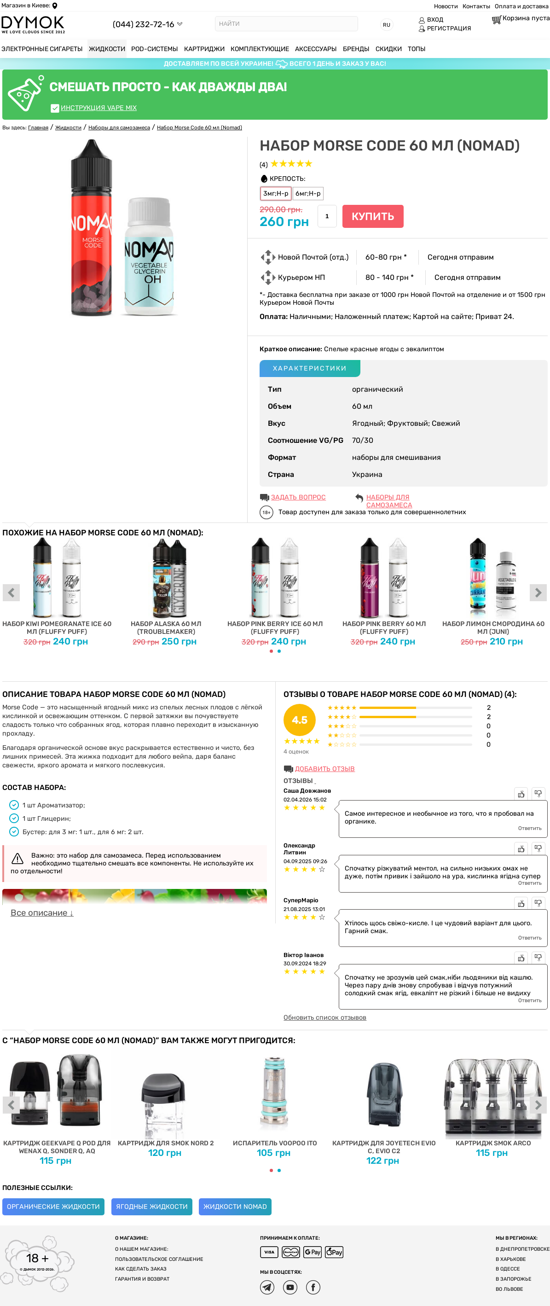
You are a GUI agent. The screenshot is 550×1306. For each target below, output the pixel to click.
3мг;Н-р (276, 193)
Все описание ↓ (42, 913)
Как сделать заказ (141, 1269)
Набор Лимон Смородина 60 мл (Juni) (493, 586)
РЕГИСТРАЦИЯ (444, 28)
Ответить (530, 828)
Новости (446, 6)
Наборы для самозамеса (389, 498)
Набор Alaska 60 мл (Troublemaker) (165, 586)
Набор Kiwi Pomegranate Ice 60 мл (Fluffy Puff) (56, 586)
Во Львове (509, 1289)
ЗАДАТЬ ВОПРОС (298, 497)
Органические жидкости (53, 1207)
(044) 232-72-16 (143, 24)
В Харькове (511, 1259)
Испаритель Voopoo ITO (275, 1096)
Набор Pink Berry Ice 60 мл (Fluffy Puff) (275, 586)
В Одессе (508, 1269)
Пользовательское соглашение (159, 1259)
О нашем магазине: (141, 1249)
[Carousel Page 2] (279, 651)
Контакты (476, 6)
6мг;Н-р (308, 193)
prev (11, 593)
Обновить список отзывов (325, 1018)
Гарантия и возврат (142, 1279)
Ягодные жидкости (152, 1207)
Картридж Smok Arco (493, 1096)
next (538, 593)
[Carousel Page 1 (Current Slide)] (271, 651)
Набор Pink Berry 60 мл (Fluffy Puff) (384, 586)
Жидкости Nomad (235, 1207)
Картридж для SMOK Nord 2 (165, 1096)
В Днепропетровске (523, 1249)
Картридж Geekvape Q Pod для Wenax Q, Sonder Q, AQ (56, 1100)
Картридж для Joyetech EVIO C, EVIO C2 (384, 1100)
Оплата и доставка (522, 6)
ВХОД (430, 19)
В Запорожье (514, 1279)
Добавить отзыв (325, 769)
